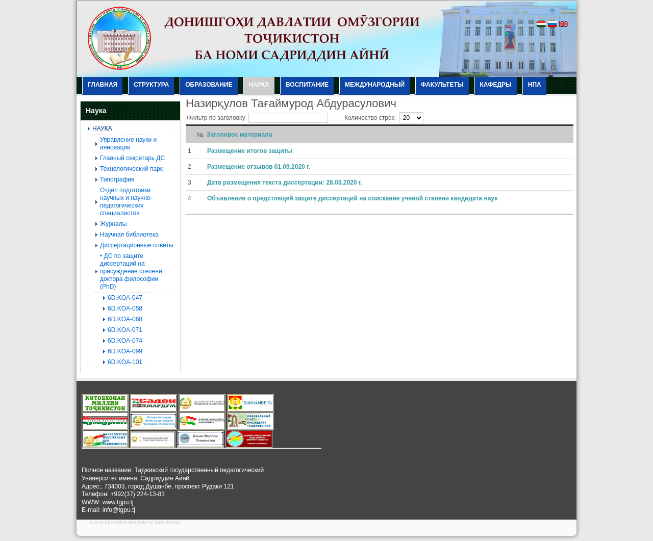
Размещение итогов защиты (249, 150)
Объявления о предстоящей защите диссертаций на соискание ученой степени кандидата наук (352, 198)
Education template (126, 522)
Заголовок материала (239, 134)
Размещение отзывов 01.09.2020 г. (258, 166)
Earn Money (168, 522)
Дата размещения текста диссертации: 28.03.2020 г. (284, 182)
